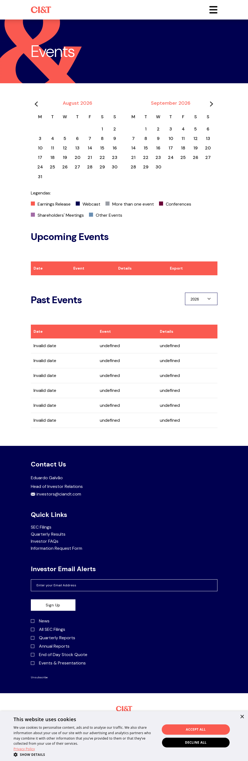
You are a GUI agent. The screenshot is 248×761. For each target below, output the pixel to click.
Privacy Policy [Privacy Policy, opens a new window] (24, 749)
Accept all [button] (196, 729)
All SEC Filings (48, 629)
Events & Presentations (58, 663)
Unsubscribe (39, 677)
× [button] (242, 717)
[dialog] (124, 736)
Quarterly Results (48, 534)
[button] (213, 10)
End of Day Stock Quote (59, 655)
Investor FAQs (44, 541)
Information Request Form (56, 548)
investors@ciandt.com (56, 494)
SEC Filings (41, 527)
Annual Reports (50, 646)
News (40, 621)
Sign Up (53, 605)
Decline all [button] (196, 742)
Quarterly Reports (53, 638)
